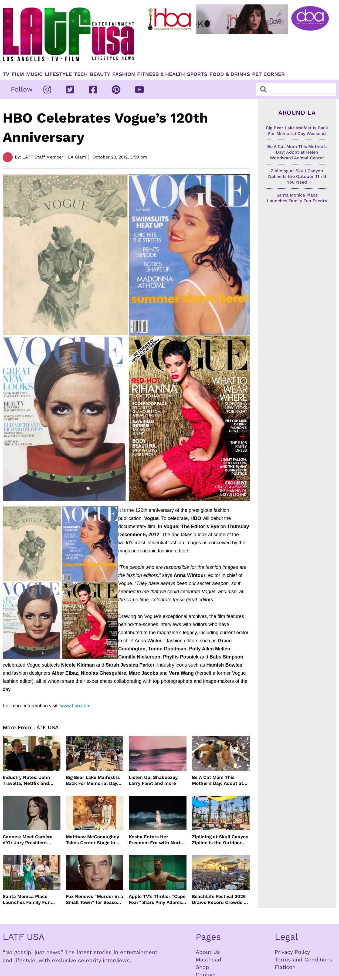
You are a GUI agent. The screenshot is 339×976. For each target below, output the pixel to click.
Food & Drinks (229, 74)
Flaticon (285, 967)
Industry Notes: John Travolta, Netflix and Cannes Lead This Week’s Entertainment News (28, 780)
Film (18, 74)
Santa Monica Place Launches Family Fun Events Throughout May (29, 899)
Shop (202, 967)
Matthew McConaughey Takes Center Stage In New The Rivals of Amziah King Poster (92, 840)
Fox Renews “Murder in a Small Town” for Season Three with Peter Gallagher (94, 899)
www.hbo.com (75, 705)
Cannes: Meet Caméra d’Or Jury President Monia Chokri (28, 840)
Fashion (123, 74)
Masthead (208, 959)
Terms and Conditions (304, 959)
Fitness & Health (161, 74)
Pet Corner (268, 74)
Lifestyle (58, 74)
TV (6, 74)
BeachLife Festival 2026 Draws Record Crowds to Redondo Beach (220, 899)
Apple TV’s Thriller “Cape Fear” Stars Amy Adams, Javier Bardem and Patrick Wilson (157, 899)
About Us (208, 952)
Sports (197, 74)
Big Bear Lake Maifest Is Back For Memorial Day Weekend (93, 780)
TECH (81, 74)
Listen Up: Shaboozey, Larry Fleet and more (154, 780)
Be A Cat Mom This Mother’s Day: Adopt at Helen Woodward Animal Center (220, 780)
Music (34, 74)
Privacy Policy (292, 952)
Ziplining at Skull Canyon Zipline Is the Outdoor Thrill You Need (220, 840)
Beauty (100, 74)
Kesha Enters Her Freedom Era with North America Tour (156, 840)
